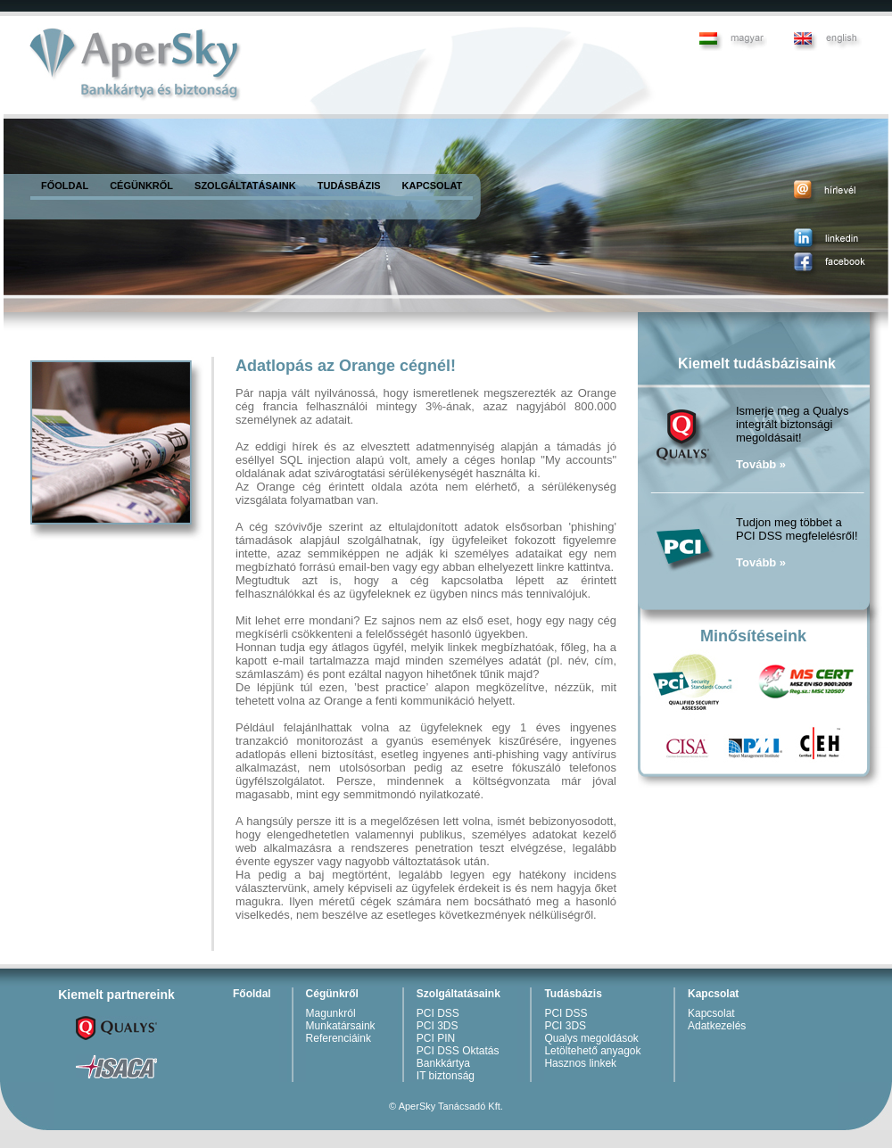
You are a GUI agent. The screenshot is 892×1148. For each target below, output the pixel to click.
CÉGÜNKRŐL (141, 185)
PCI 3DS (437, 1026)
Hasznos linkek (580, 1063)
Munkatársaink (341, 1026)
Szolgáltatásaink (458, 993)
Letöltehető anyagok (592, 1051)
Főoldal (252, 993)
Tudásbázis (572, 993)
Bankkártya (443, 1063)
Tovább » (761, 464)
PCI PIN (436, 1038)
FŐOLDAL (64, 185)
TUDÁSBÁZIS (349, 185)
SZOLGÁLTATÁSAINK (245, 185)
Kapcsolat (713, 993)
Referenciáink (338, 1038)
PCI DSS (438, 1013)
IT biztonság (446, 1076)
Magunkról (331, 1013)
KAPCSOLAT (432, 185)
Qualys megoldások (591, 1038)
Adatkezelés (717, 1026)
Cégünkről (332, 993)
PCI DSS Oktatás (458, 1051)
